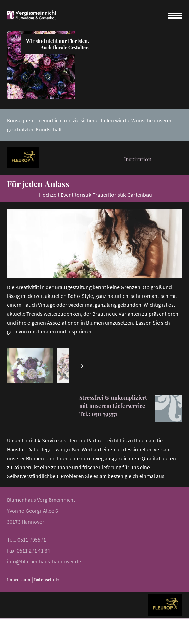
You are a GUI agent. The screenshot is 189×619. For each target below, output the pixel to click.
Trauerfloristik (109, 194)
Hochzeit (49, 194)
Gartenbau (139, 194)
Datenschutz (46, 579)
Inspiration (136, 159)
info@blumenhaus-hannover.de (44, 561)
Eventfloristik (76, 194)
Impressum (19, 579)
